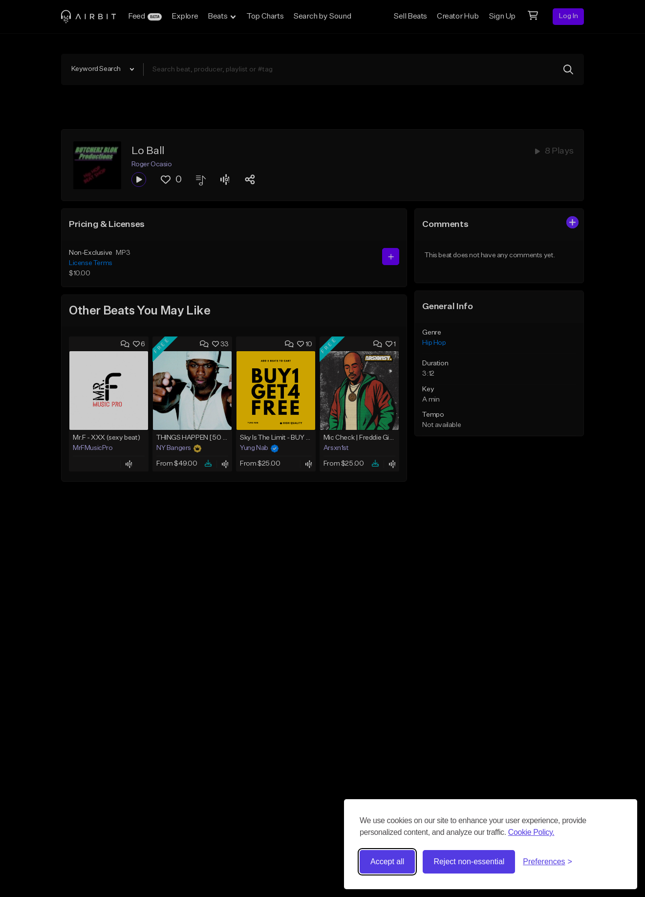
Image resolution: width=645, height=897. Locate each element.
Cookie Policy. (531, 832)
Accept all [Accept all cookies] (387, 861)
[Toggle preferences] (547, 861)
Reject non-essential (468, 861)
